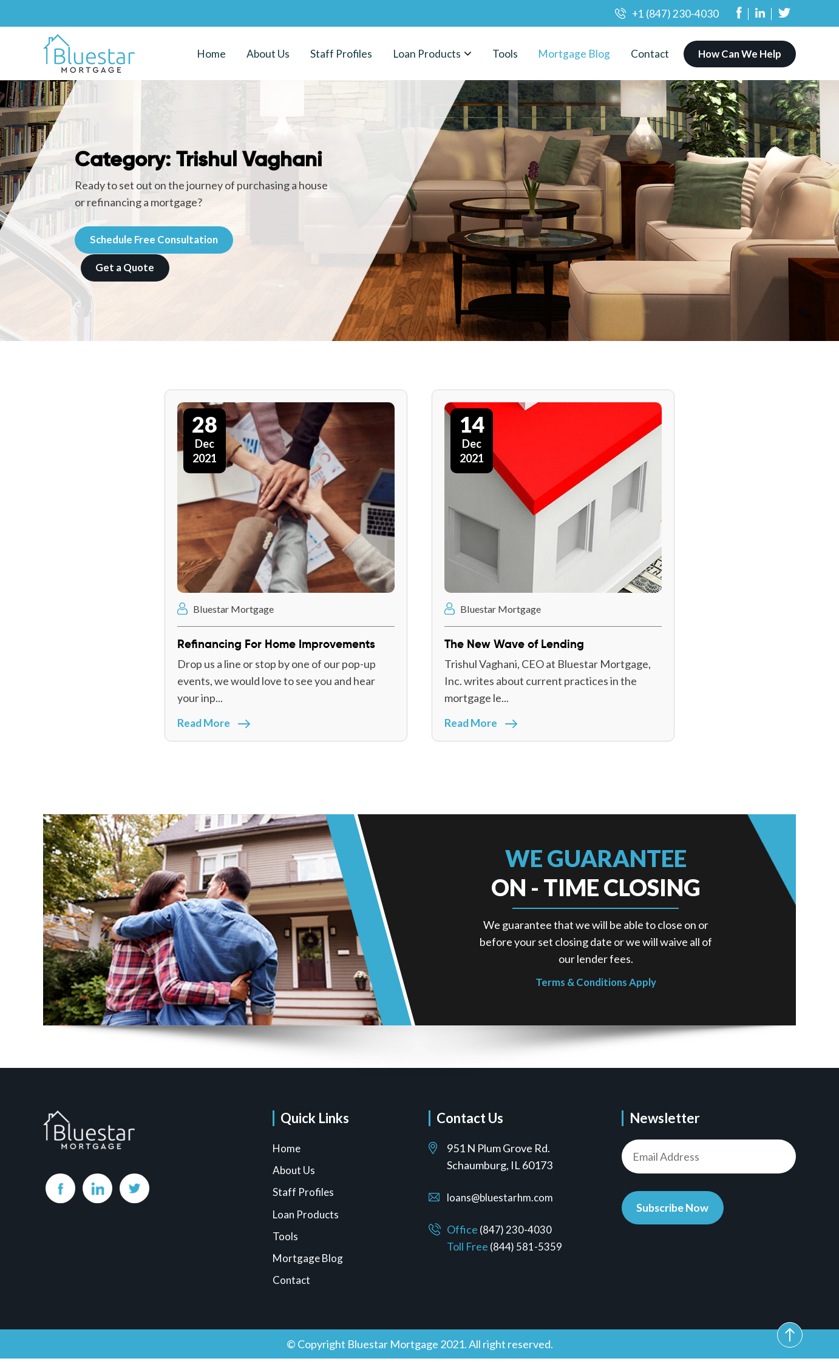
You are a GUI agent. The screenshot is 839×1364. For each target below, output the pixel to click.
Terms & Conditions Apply (595, 987)
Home (210, 53)
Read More (214, 725)
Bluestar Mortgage (228, 609)
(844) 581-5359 (526, 1252)
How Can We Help (741, 53)
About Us (268, 53)
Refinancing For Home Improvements (282, 644)
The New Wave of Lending (519, 644)
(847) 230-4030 (516, 1235)
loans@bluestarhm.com (502, 1203)
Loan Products (428, 53)
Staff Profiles (341, 53)
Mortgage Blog (576, 53)
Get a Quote (126, 268)
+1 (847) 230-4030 (675, 13)
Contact (652, 53)
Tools (507, 53)
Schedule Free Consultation (156, 240)
